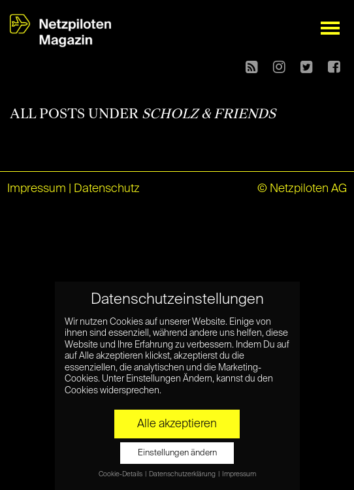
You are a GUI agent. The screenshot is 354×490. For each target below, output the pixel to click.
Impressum (36, 189)
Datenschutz (107, 189)
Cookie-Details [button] (121, 474)
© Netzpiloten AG (302, 189)
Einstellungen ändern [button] (177, 453)
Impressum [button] (239, 474)
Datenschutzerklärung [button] (183, 474)
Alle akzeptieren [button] (177, 424)
